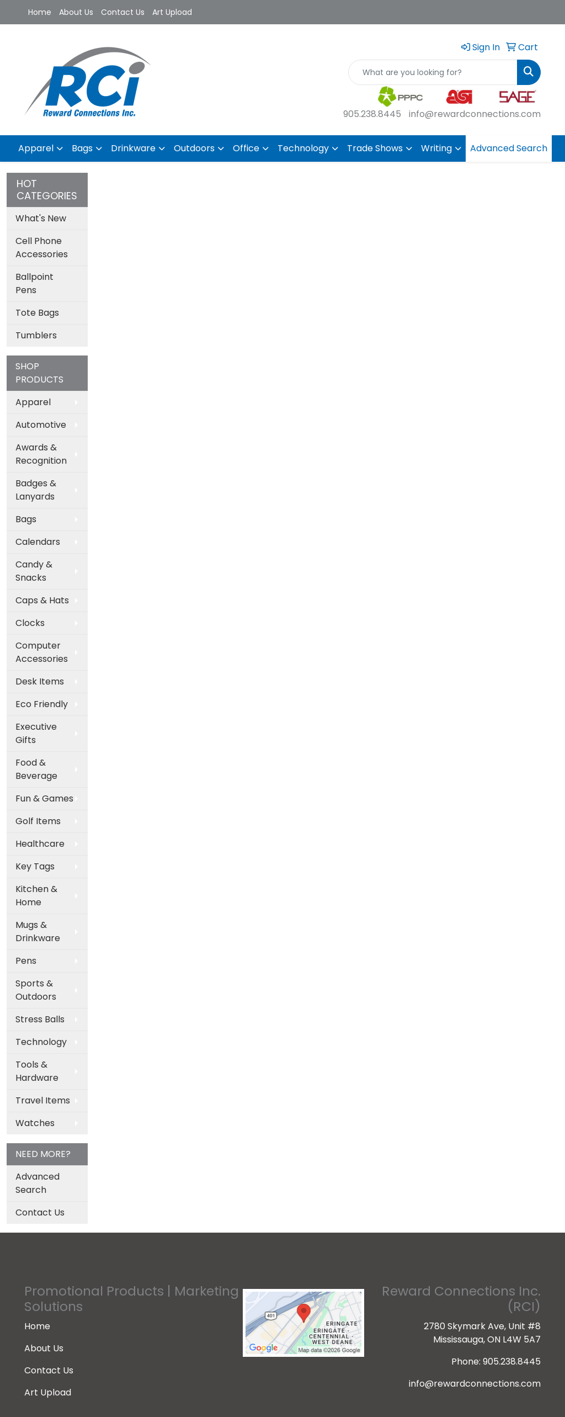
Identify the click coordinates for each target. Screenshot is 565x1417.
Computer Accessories (41, 652)
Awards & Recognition (41, 454)
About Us (76, 12)
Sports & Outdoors (35, 990)
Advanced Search (508, 148)
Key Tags (35, 866)
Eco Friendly (41, 704)
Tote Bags (37, 312)
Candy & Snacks (33, 571)
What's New (40, 218)
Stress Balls (40, 1019)
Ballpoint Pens (34, 283)
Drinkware (133, 148)
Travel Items (42, 1100)
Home (39, 12)
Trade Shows (375, 148)
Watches (35, 1123)
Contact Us (123, 12)
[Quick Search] (433, 72)
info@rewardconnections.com (475, 114)
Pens (25, 960)
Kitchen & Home (36, 896)
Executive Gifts (36, 733)
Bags (82, 148)
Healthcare (40, 843)
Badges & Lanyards (35, 490)
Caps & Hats (42, 600)
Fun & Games (44, 798)
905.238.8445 (372, 114)
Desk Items (39, 681)
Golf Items (38, 821)
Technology (303, 148)
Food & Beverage (36, 769)
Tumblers (36, 335)
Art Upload (172, 12)
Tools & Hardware (36, 1071)
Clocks (30, 623)
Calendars (37, 541)
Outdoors (194, 148)
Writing (436, 148)
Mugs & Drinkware (37, 931)
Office (246, 148)
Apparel (36, 148)
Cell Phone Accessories (41, 248)
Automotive (40, 424)
